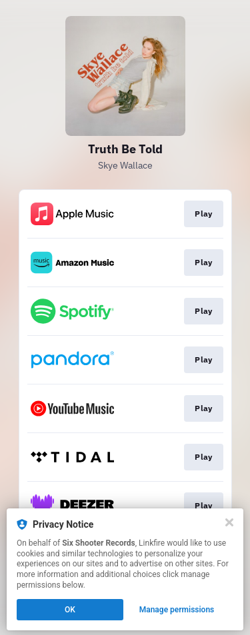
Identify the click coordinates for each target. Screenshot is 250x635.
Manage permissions (177, 609)
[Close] (229, 522)
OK (70, 609)
